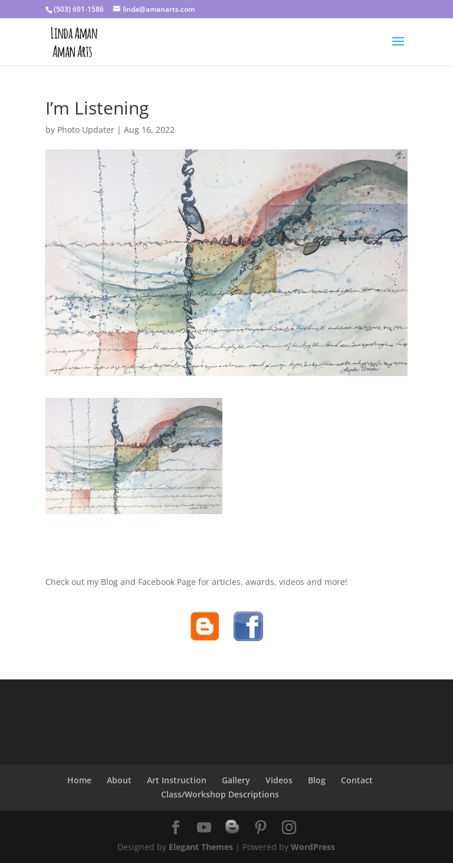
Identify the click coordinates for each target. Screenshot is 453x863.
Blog (317, 780)
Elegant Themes (201, 846)
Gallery (236, 780)
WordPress (313, 846)
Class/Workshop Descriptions (220, 794)
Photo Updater (85, 129)
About (119, 780)
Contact (357, 780)
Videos (279, 780)
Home (79, 780)
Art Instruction (176, 780)
